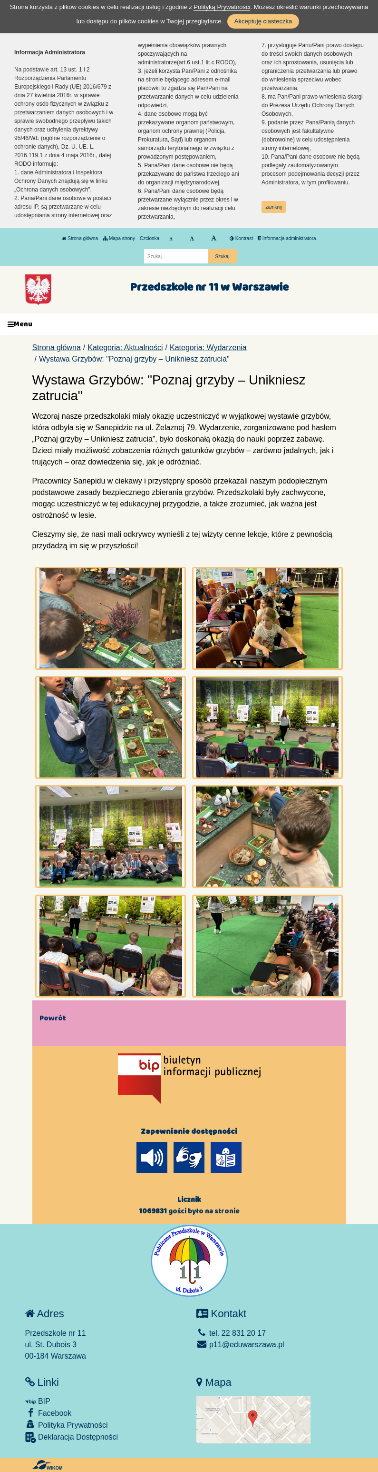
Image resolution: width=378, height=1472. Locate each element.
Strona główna (80, 238)
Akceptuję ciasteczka (263, 21)
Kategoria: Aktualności (125, 347)
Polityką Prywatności (222, 6)
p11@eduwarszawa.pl (240, 1345)
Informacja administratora (287, 238)
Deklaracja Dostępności (71, 1437)
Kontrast (241, 238)
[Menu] (189, 324)
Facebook (48, 1412)
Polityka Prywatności (66, 1424)
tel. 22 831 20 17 (231, 1333)
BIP (37, 1401)
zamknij (274, 207)
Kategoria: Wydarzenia (208, 347)
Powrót (52, 1018)
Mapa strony (119, 238)
